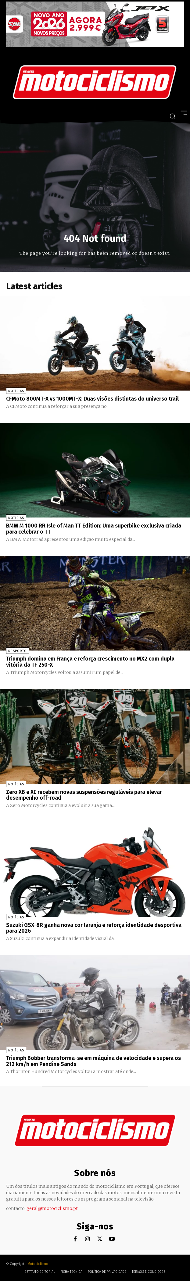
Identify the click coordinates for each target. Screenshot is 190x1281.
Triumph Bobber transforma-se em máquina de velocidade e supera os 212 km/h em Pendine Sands (93, 1061)
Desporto (17, 651)
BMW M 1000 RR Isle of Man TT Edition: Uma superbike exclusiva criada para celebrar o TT (93, 528)
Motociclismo (37, 1264)
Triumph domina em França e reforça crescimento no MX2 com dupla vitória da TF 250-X (90, 661)
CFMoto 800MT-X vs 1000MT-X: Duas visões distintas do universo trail (92, 398)
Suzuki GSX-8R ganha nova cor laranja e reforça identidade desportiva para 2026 (93, 928)
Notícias (16, 391)
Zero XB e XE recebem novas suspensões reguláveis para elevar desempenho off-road (84, 795)
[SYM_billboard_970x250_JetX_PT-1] (95, 45)
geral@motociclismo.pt (52, 1208)
